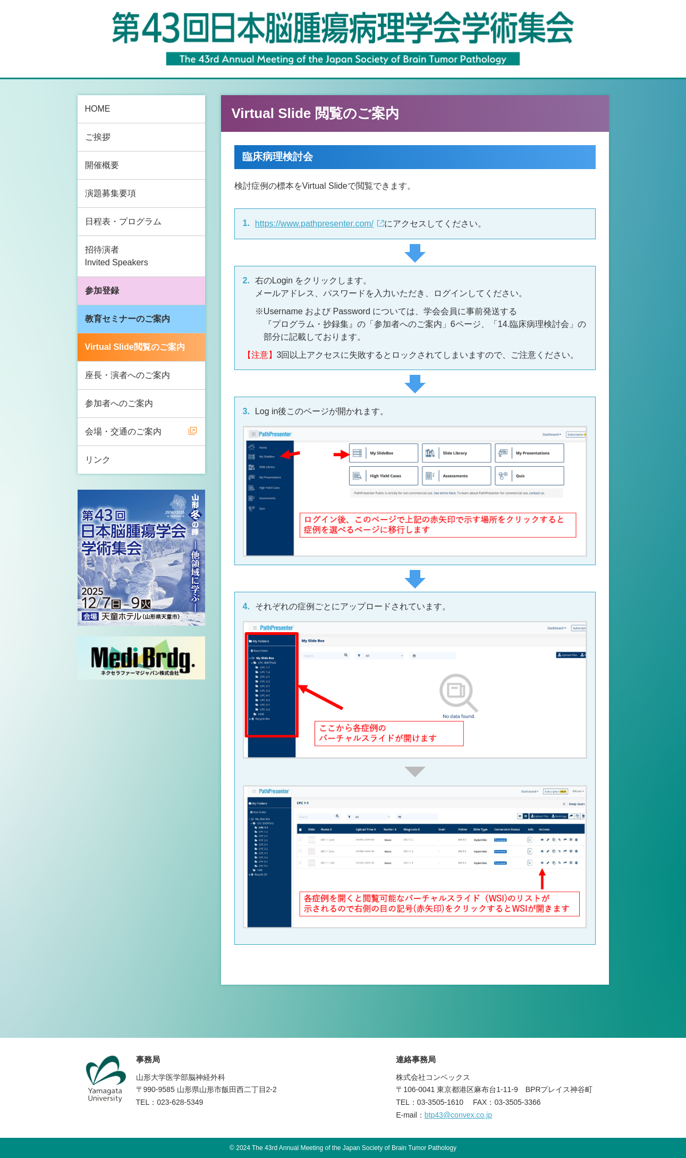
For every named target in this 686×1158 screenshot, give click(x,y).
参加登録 (102, 290)
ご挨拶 (98, 136)
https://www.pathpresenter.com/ (314, 223)
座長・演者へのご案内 (127, 375)
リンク (98, 459)
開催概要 (102, 165)
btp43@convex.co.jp (458, 1115)
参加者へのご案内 (119, 403)
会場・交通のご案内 (123, 431)
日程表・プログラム (123, 221)
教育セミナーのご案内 (127, 318)
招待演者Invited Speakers (116, 256)
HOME (98, 108)
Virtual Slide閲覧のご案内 (135, 346)
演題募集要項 (110, 193)
